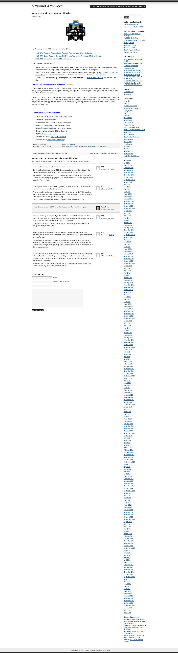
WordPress (106, 650)
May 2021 (127, 299)
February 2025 (129, 196)
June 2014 (127, 498)
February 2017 (129, 421)
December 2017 (129, 397)
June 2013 (127, 526)
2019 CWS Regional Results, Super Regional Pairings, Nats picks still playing (64, 53)
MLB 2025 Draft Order (131, 38)
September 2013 (129, 519)
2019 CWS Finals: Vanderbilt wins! (52, 13)
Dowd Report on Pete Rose (133, 63)
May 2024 (127, 218)
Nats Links (127, 94)
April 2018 (127, 388)
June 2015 (127, 469)
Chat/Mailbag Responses (132, 108)
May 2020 (127, 328)
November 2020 (129, 314)
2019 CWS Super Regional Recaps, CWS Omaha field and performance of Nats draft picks (69, 56)
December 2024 (129, 201)
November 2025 (129, 175)
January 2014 (128, 510)
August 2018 (128, 378)
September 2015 (129, 462)
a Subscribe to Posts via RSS (133, 27)
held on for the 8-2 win (95, 78)
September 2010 (129, 605)
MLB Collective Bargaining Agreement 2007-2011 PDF (133, 71)
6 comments (36, 17)
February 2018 (129, 393)
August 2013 (128, 522)
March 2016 (128, 448)
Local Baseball (129, 122)
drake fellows (74, 146)
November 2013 (129, 515)
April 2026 (127, 163)
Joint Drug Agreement (131, 66)
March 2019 (128, 361)
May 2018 (127, 385)
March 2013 (128, 534)
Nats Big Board (129, 43)
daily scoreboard (54, 116)
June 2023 (127, 242)
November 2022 (129, 259)
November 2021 (129, 287)
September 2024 (129, 208)
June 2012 (127, 555)
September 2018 (129, 376)
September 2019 (129, 347)
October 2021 (128, 290)
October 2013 (128, 517)
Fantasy (126, 115)
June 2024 (127, 216)
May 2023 (127, 244)
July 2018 (127, 381)
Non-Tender (128, 142)
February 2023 (129, 251)
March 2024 (128, 223)
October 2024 (128, 206)
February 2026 (129, 168)
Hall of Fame (128, 118)
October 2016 (128, 431)
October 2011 (128, 574)
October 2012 (128, 546)
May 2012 (127, 558)
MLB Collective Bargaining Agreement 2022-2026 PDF (133, 84)
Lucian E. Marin (90, 650)
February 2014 (129, 507)
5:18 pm (111, 218)
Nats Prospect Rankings (132, 50)
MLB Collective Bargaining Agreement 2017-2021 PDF (133, 80)
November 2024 (129, 204)
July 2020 (127, 323)
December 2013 (129, 512)
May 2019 (127, 357)
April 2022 (127, 275)
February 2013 (129, 536)
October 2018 (128, 373)
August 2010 (128, 608)
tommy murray (101, 146)
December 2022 (129, 256)
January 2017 (128, 424)
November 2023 (129, 230)
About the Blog (129, 92)
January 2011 (128, 596)
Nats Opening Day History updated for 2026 (134, 636)
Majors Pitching (129, 125)
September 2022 (129, 263)
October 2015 (128, 460)
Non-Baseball (128, 139)
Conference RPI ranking (56, 140)
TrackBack (59, 161)
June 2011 (127, 584)
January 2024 (128, 227)
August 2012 (128, 550)
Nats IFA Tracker (129, 47)
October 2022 (128, 261)
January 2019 (128, 366)
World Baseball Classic (131, 156)
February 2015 (129, 479)
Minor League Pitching (131, 127)
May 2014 (127, 500)
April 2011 (127, 589)
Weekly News (128, 154)
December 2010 (129, 598)
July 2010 (127, 610)
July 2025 (127, 184)
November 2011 (129, 572)
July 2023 (127, 239)
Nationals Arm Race (47, 6)
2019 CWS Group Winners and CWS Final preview (54, 59)
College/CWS (72, 144)
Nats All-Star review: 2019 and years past (103, 153)
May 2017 (127, 414)
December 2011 (129, 570)
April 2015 (127, 474)
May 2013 (127, 529)
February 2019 (129, 364)
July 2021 (127, 294)
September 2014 (129, 491)
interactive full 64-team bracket (55, 131)
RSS (52, 161)
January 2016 (128, 452)
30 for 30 (127, 101)
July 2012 (127, 553)
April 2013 (127, 531)
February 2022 (129, 280)
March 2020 (128, 333)
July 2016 (127, 438)
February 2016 (129, 450)
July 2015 (127, 467)
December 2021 (129, 285)
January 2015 (128, 481)
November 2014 (129, 486)
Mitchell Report (129, 68)
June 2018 (127, 383)
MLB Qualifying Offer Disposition (134, 40)
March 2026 (128, 165)
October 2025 (128, 177)
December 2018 (129, 369)
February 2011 (129, 593)
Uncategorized (128, 151)
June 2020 (127, 326)
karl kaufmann (83, 146)
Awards (126, 103)
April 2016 (127, 445)
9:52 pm (111, 235)
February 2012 (129, 565)
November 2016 (129, 428)
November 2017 (129, 400)
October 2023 (128, 232)
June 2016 (127, 440)
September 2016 (129, 433)
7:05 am (111, 256)
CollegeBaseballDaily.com (45, 125)
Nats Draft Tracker (130, 45)
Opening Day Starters (131, 52)
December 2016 (129, 426)
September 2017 (129, 404)
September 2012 (129, 548)
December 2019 (129, 340)
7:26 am (111, 169)
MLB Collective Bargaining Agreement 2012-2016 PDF (133, 75)
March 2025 (128, 194)
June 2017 (127, 412)
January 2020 (128, 338)
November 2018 (129, 371)
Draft (125, 113)
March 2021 (128, 304)
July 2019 (127, 352)
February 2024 (129, 225)
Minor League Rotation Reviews (134, 130)
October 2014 (128, 488)
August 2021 (128, 292)
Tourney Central (51, 119)
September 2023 (129, 235)
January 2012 (128, 567)
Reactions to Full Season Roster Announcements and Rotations (134, 621)
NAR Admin (127, 132)
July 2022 (127, 268)
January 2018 (128, 395)
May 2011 (127, 586)
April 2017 (127, 416)
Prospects (127, 146)
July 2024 (127, 213)
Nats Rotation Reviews (131, 137)
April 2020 (127, 330)
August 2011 (128, 579)
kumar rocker (92, 146)
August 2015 (128, 464)
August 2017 (128, 407)
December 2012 (129, 541)
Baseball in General (130, 106)
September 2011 (129, 577)
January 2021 (128, 309)
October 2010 (128, 603)
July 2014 (127, 495)
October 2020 (128, 316)
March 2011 (128, 591)
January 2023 (128, 254)
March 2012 (128, 562)
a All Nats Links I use (131, 24)
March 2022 (128, 278)
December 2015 (129, 455)
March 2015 (128, 476)
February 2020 (129, 335)
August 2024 (128, 211)
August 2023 (128, 237)
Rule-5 (126, 149)
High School (128, 120)
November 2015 (129, 457)
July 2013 (127, 524)
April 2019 (127, 359)
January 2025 (128, 199)
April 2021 (127, 302)
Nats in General (129, 134)
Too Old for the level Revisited (133, 632)
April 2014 (127, 503)
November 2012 (129, 543)
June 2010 (127, 613)
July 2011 (127, 582)
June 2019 (127, 354)
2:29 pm (111, 209)
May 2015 (127, 471)
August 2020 (128, 321)
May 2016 (127, 443)
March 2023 (128, 249)
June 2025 (127, 187)
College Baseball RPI (58, 137)
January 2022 (128, 283)
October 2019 (128, 345)
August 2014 (128, 493)
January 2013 (128, 538)
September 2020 (129, 318)
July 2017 (127, 409)
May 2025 (127, 189)
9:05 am (111, 189)
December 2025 (129, 172)
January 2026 (128, 170)
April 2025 (127, 192)
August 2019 (128, 349)
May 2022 (127, 273)
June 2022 (127, 271)
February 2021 (129, 306)
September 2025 (129, 180)
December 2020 (129, 311)
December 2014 (129, 483)
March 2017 (128, 419)
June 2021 (127, 297)
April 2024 (127, 220)
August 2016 (128, 436)
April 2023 (127, 247)
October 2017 (128, 402)
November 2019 (129, 342)
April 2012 (127, 560)
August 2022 (128, 266)
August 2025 (128, 182)
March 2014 (128, 505)
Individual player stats (48, 134)
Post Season (128, 144)
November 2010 (129, 601)
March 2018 (128, 390)
